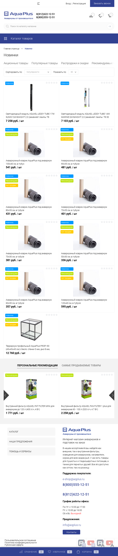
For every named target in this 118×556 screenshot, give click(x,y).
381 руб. (31, 262)
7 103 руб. (86, 122)
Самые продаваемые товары (81, 365)
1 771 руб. (15, 413)
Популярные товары (44, 63)
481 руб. (86, 169)
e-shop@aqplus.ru (74, 479)
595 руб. (86, 308)
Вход (68, 3)
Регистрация (79, 3)
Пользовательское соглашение (20, 540)
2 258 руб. (70, 413)
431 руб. (31, 215)
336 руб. (86, 262)
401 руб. (86, 215)
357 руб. (31, 308)
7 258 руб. (31, 122)
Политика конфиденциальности (21, 542)
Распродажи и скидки (74, 63)
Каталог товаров (18, 38)
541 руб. (31, 169)
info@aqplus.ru (72, 525)
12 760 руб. (31, 354)
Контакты (72, 532)
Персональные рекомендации (37, 365)
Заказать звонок (102, 3)
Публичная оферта (14, 545)
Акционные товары (16, 63)
